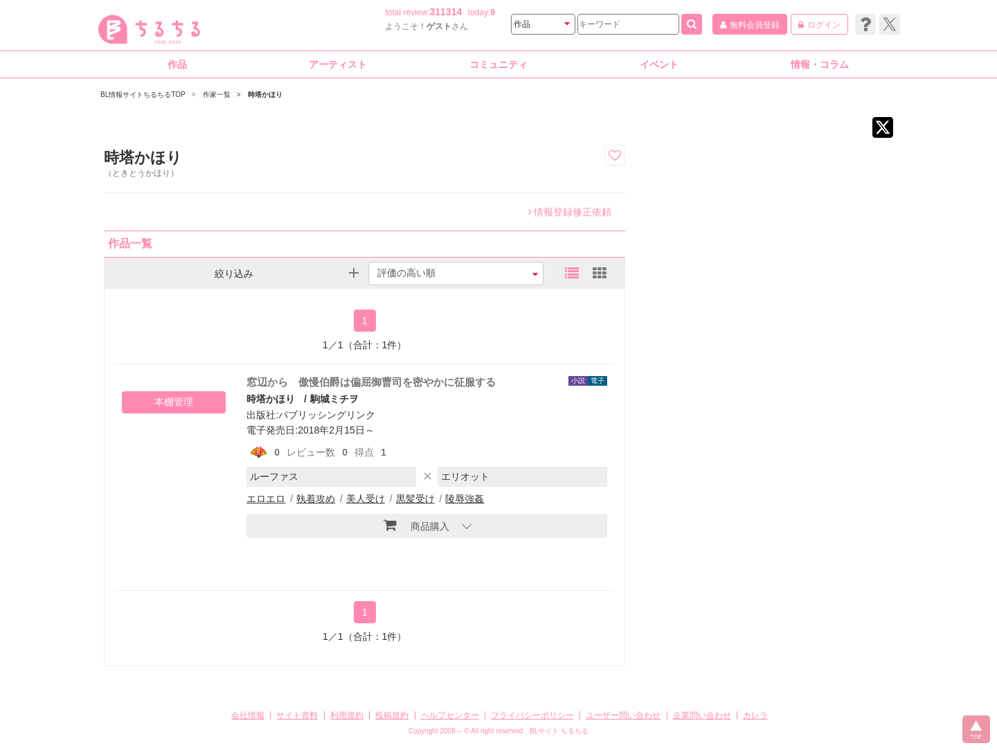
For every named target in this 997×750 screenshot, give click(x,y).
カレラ (755, 715)
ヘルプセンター (450, 715)
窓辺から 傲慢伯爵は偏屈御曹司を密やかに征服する (371, 382)
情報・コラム (820, 64)
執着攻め (315, 498)
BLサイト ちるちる (559, 731)
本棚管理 (173, 401)
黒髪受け (415, 498)
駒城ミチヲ (334, 398)
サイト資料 (297, 715)
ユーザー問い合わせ (623, 715)
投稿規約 (391, 715)
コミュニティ (498, 64)
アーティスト (338, 64)
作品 (177, 64)
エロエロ (265, 498)
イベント (659, 64)
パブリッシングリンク (326, 414)
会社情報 (247, 715)
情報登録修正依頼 (569, 211)
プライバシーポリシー (532, 715)
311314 (446, 11)
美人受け (365, 498)
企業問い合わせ (702, 715)
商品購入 (416, 525)
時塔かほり (270, 398)
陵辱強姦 (464, 498)
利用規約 (346, 715)
